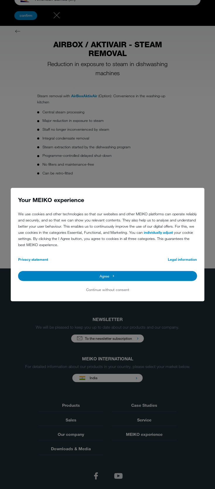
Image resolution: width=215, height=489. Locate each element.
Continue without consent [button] (107, 289)
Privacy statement (33, 259)
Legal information (182, 259)
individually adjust (158, 232)
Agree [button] (104, 275)
